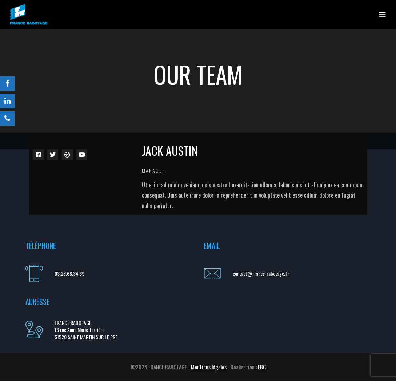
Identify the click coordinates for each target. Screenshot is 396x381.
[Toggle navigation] (383, 14)
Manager (153, 170)
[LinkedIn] (7, 101)
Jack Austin (170, 150)
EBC (262, 367)
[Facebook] (7, 83)
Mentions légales (209, 367)
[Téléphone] (7, 118)
